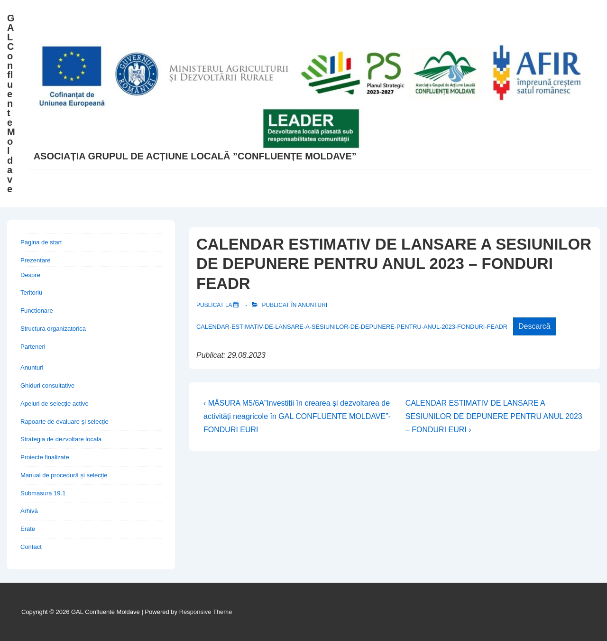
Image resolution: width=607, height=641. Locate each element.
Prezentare (35, 260)
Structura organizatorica (53, 328)
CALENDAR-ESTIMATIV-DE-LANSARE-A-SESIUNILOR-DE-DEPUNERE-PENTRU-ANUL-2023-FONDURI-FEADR (351, 326)
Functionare (36, 310)
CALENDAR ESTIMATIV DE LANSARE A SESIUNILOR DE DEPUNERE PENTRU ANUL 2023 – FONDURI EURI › (493, 416)
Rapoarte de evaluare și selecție (64, 421)
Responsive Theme (205, 611)
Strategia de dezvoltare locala (60, 439)
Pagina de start (41, 242)
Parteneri (33, 346)
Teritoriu (31, 292)
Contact (31, 546)
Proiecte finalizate (44, 457)
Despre (30, 275)
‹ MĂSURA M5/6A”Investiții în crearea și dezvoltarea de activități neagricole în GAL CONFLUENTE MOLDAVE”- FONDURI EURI (297, 416)
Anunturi (312, 305)
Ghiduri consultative (47, 385)
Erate (27, 528)
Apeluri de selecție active (54, 403)
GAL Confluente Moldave (11, 103)
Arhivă (29, 510)
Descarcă (534, 326)
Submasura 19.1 (42, 493)
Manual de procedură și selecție (64, 475)
